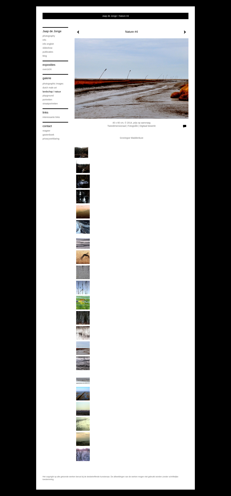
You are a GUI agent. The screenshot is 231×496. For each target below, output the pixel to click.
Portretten (47, 99)
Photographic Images (53, 83)
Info (44, 40)
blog (45, 56)
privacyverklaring (51, 138)
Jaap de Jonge (109, 16)
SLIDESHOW (47, 48)
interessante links (51, 117)
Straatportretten (50, 103)
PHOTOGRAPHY (49, 36)
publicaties (48, 52)
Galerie (47, 78)
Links (45, 112)
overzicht (47, 69)
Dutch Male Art (50, 87)
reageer (46, 130)
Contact (47, 126)
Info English (48, 44)
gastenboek (48, 134)
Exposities (49, 64)
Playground (48, 95)
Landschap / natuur (52, 91)
